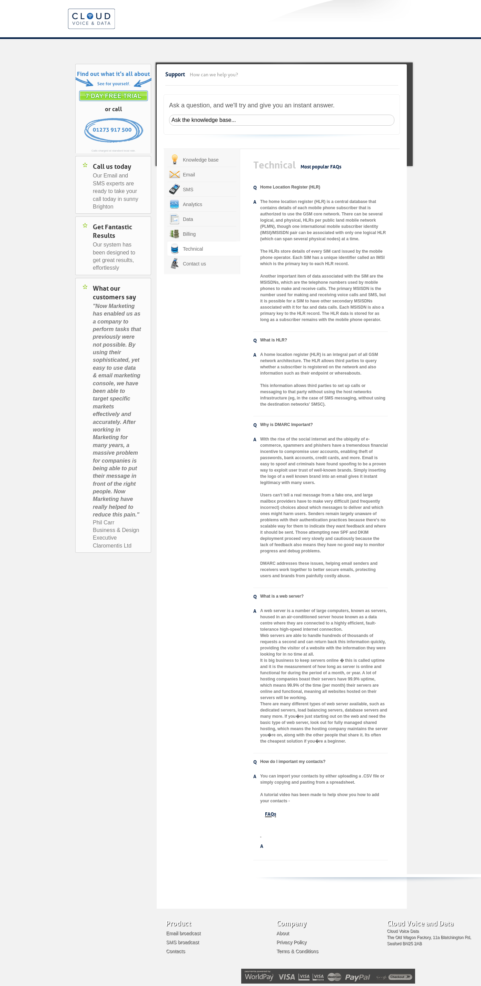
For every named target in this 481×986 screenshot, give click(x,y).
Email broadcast (183, 933)
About (282, 933)
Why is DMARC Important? (286, 424)
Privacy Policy (291, 942)
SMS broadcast (182, 942)
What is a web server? (282, 596)
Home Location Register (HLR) (290, 187)
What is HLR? (273, 340)
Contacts (175, 951)
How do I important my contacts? (292, 761)
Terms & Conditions (297, 951)
